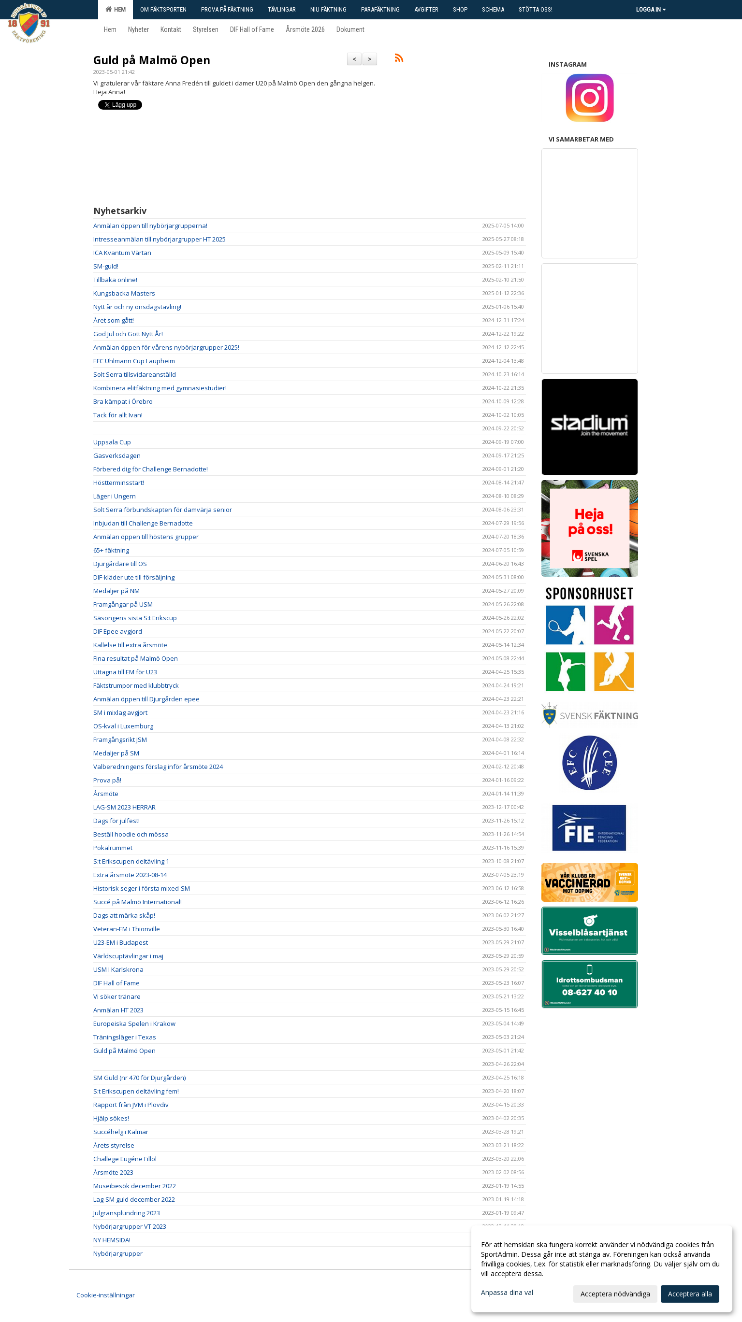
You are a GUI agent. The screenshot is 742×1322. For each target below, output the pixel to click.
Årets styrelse (113, 1145)
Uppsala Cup (112, 442)
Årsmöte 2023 (113, 1172)
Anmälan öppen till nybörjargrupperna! (150, 225)
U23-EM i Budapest (120, 942)
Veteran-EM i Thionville (126, 928)
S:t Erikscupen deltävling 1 (131, 861)
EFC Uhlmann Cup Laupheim (134, 360)
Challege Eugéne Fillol (125, 1158)
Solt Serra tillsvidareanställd (134, 374)
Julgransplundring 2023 (126, 1212)
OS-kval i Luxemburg (123, 726)
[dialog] (601, 1268)
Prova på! (107, 780)
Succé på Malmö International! (137, 901)
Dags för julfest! (116, 820)
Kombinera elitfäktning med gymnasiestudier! (160, 388)
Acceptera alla (690, 1293)
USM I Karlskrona (118, 969)
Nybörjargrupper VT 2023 (129, 1226)
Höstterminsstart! (118, 482)
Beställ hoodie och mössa (131, 834)
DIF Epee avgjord (117, 631)
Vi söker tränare (117, 996)
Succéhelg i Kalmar (120, 1131)
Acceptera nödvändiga (615, 1293)
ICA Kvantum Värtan (122, 252)
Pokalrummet (112, 847)
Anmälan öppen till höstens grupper (146, 536)
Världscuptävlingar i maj (128, 956)
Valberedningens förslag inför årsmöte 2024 (158, 766)
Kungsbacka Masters (124, 293)
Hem (115, 9)
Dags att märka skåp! (124, 915)
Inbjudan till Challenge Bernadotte (143, 523)
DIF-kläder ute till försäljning (134, 577)
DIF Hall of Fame (116, 983)
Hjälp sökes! (111, 1118)
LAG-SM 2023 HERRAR (124, 807)
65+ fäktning (111, 550)
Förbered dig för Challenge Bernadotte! (150, 469)
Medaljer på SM (116, 753)
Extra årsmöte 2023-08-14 (130, 874)
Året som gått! (113, 320)
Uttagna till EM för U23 (125, 672)
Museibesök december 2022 (136, 1185)
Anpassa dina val (507, 1292)
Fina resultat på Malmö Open (135, 658)
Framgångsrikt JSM (120, 739)
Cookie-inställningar (105, 1295)
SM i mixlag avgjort (120, 712)
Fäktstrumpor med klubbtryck (136, 685)
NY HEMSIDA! (112, 1240)
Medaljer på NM (116, 590)
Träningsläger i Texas (124, 1037)
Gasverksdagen (117, 455)
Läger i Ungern (114, 496)
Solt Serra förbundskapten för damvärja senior (162, 509)
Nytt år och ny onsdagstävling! (137, 306)
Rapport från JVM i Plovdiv (131, 1104)
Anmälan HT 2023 (118, 1010)
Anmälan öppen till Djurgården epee (146, 699)
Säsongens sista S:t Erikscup (135, 617)
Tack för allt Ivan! (118, 415)
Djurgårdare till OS (120, 563)
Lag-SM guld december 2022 (134, 1199)
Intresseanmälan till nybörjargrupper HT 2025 (159, 239)
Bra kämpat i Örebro (123, 401)
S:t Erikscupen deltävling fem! (136, 1091)
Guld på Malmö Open (151, 60)
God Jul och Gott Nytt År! (128, 333)
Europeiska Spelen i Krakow (134, 1023)
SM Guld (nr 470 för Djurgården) (139, 1077)
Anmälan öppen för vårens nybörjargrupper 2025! (166, 347)
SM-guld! (105, 266)
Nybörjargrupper (118, 1253)
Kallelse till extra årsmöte (130, 644)
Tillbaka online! (115, 279)
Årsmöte (105, 793)
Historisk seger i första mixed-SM (141, 888)
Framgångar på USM (123, 604)
